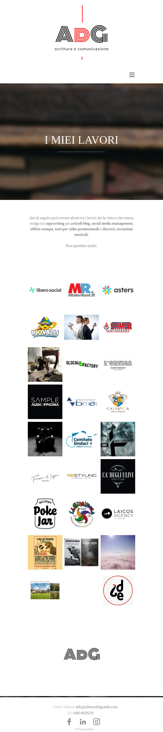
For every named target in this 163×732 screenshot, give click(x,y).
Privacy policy (85, 729)
